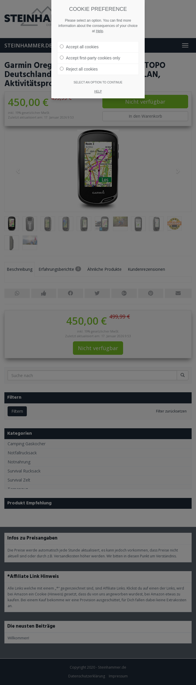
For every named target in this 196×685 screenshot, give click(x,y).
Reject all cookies (79, 60)
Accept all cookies (79, 37)
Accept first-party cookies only (90, 49)
